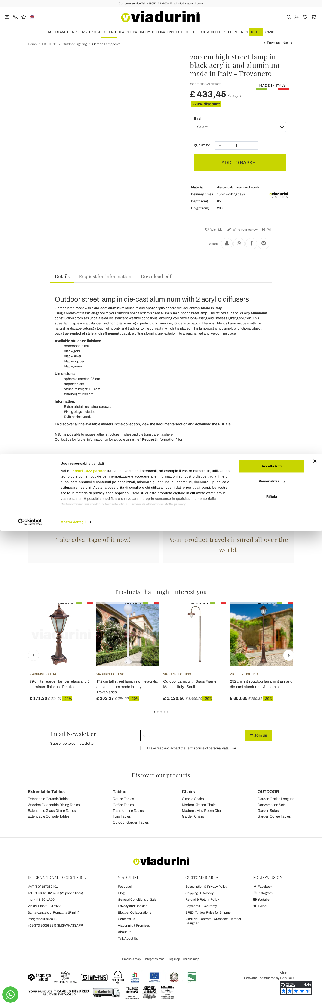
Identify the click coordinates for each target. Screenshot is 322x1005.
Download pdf (156, 276)
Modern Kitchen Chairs (199, 805)
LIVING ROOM (90, 32)
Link (233, 748)
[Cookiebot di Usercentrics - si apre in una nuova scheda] (30, 996)
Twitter (260, 906)
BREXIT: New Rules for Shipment (209, 912)
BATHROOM (141, 32)
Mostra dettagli (73, 996)
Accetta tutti (272, 940)
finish (198, 118)
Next (286, 42)
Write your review (242, 229)
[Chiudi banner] (314, 935)
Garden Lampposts (161, 517)
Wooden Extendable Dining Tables (54, 805)
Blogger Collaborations (134, 912)
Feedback (125, 886)
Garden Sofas (268, 810)
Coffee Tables (123, 805)
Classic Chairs (193, 799)
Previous (273, 42)
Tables (119, 791)
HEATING (124, 32)
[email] (190, 735)
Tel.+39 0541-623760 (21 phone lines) (55, 893)
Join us (258, 735)
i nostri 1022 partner (88, 945)
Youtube (261, 899)
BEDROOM (201, 32)
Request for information (105, 276)
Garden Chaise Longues (276, 799)
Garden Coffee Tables (274, 816)
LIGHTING (109, 32)
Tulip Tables (122, 816)
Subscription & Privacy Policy (206, 886)
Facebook (263, 886)
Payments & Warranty (201, 906)
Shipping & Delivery (199, 893)
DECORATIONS (163, 32)
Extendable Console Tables (49, 816)
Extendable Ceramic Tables (49, 799)
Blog (121, 893)
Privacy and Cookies (132, 906)
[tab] (62, 276)
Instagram (263, 893)
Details (62, 276)
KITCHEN (230, 32)
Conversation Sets (272, 805)
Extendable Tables (46, 791)
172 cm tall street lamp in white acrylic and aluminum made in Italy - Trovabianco (127, 686)
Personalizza (271, 955)
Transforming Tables (128, 810)
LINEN (243, 32)
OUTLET (256, 32)
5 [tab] (171, 715)
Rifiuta (271, 970)
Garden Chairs (193, 816)
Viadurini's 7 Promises (134, 925)
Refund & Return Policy (202, 899)
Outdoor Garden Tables (131, 822)
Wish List (213, 229)
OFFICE (216, 32)
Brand (269, 32)
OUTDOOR (183, 32)
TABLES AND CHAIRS (63, 32)
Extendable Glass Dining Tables (52, 810)
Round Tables (123, 799)
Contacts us (126, 919)
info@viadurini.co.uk (42, 919)
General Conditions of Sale (137, 899)
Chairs (188, 791)
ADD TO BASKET (239, 162)
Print (267, 229)
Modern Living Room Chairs (203, 810)
